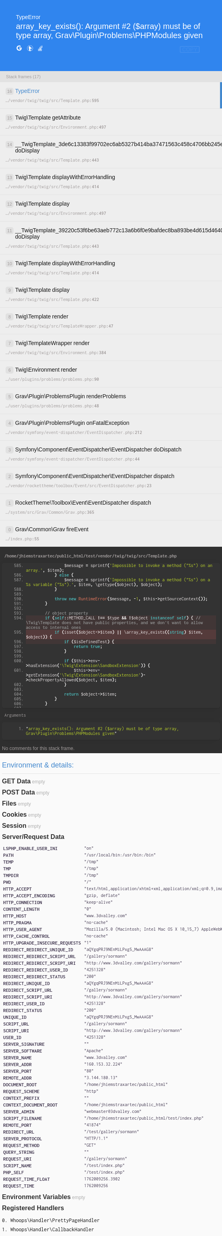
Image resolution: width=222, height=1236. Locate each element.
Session (14, 825)
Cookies (14, 814)
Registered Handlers (33, 1208)
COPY (189, 49)
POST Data (18, 792)
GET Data (16, 781)
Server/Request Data (33, 836)
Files (9, 803)
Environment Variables (36, 1197)
